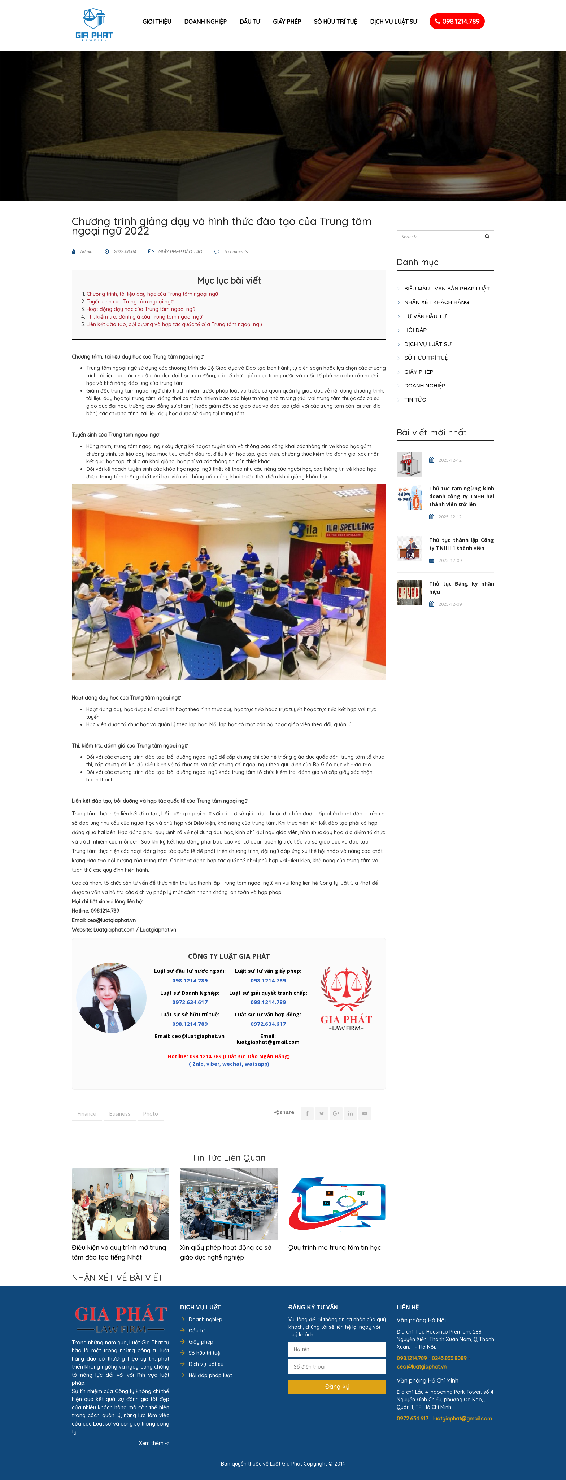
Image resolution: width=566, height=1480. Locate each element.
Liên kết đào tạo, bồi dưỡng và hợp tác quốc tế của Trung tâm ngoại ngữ (174, 324)
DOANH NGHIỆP (421, 385)
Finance (87, 1114)
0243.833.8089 (450, 1358)
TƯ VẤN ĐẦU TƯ (422, 316)
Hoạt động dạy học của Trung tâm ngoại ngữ (141, 309)
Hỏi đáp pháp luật (210, 1375)
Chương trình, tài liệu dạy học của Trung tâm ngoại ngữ (152, 294)
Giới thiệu (157, 21)
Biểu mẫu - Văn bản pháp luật (443, 288)
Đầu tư (250, 21)
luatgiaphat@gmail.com (462, 1418)
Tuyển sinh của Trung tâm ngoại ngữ (130, 301)
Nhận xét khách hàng (433, 302)
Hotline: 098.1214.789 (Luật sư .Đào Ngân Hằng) (229, 1056)
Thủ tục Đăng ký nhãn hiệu (461, 587)
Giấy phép (287, 21)
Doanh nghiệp (205, 21)
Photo (150, 1114)
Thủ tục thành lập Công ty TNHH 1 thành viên (461, 544)
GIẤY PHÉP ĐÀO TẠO (180, 251)
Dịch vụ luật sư (393, 21)
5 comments (235, 251)
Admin (85, 251)
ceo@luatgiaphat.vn (422, 1366)
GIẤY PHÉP (415, 372)
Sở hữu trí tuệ (335, 21)
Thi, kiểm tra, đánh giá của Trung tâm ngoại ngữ (144, 317)
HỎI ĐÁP (412, 330)
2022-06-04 (124, 251)
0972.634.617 (190, 1002)
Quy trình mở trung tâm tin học (334, 1247)
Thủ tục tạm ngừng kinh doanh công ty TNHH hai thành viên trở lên (461, 496)
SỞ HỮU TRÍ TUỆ (422, 358)
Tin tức (411, 400)
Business (119, 1114)
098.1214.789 (457, 21)
